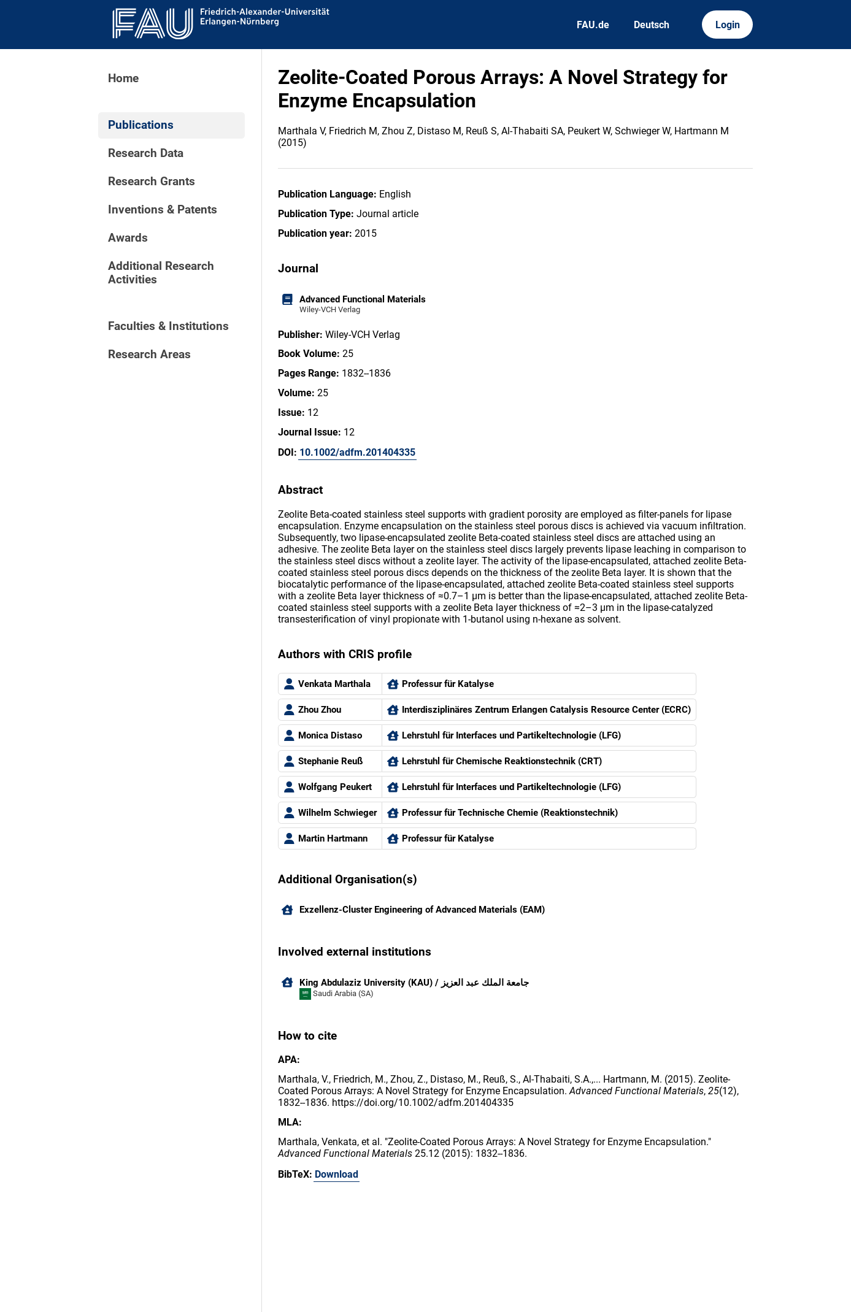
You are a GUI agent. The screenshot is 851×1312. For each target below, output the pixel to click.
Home (123, 78)
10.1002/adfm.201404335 (357, 452)
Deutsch (651, 25)
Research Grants (151, 181)
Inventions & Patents (162, 210)
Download (336, 1174)
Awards (128, 238)
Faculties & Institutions (168, 326)
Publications (141, 125)
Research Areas (149, 354)
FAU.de (593, 25)
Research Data (145, 153)
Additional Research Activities (161, 272)
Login (727, 25)
